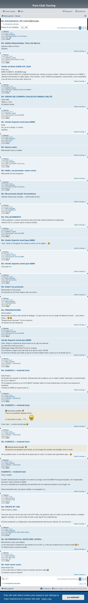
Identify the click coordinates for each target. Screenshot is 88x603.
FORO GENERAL (10, 34)
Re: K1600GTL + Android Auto (15, 370)
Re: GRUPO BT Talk (10, 507)
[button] (86, 28)
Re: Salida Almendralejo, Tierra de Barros (20, 43)
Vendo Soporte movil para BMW (14, 115)
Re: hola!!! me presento (12, 287)
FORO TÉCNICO (10, 362)
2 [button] (83, 28)
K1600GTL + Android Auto (13, 363)
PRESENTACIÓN (10, 303)
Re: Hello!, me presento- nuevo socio (18, 170)
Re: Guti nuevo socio (11, 564)
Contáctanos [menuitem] (45, 588)
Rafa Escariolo (13, 447)
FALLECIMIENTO (10, 210)
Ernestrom (11, 411)
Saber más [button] (46, 599)
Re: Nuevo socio (9, 147)
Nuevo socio (9, 140)
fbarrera (6, 31)
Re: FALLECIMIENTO (11, 217)
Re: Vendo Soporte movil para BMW (18, 122)
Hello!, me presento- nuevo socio (15, 163)
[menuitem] (20, 11)
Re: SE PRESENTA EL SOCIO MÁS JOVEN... (22, 539)
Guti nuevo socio (10, 557)
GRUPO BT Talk (10, 500)
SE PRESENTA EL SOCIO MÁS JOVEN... (17, 532)
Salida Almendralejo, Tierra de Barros (16, 36)
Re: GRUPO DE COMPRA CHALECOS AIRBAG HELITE (26, 96)
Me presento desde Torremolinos (14, 187)
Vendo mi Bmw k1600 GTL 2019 (14, 59)
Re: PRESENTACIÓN (11, 310)
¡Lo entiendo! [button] (73, 597)
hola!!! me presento (11, 280)
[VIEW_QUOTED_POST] (23, 411)
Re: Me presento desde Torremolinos (18, 194)
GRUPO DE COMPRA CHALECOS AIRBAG (18, 89)
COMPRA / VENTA (10, 58)
